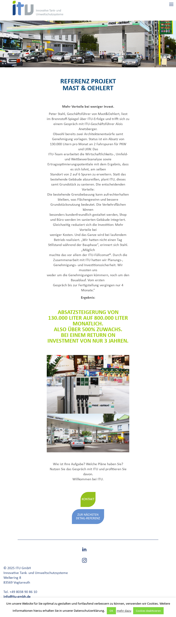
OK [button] (111, 610)
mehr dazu (124, 611)
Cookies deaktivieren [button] (148, 610)
